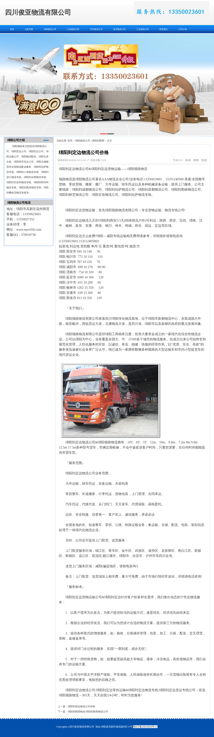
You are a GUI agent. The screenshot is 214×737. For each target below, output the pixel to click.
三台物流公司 (142, 29)
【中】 (196, 160)
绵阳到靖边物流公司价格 (81, 706)
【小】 (188, 160)
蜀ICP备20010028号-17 (145, 726)
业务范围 (29, 29)
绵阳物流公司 (50, 29)
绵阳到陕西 (98, 140)
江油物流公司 (73, 29)
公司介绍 (182, 29)
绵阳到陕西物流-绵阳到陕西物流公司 (88, 711)
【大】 (204, 160)
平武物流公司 (96, 29)
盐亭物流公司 (119, 29)
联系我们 (163, 29)
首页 (12, 29)
